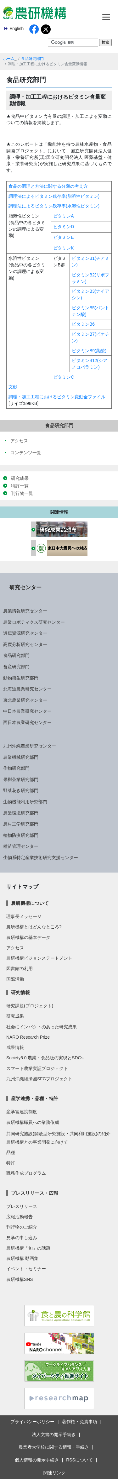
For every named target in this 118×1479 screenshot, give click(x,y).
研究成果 (20, 478)
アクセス (15, 947)
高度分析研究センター (25, 644)
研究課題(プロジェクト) (29, 1005)
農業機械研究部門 (20, 757)
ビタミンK (63, 247)
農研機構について (30, 903)
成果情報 (15, 1047)
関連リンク (54, 1472)
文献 (12, 386)
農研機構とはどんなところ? (34, 926)
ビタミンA (63, 215)
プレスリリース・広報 (34, 1193)
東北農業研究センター (25, 700)
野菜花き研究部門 (20, 790)
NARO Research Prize (28, 1037)
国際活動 (15, 979)
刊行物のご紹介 (21, 1227)
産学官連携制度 (21, 1111)
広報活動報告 (19, 1216)
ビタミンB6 (83, 324)
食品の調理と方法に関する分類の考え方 (48, 186)
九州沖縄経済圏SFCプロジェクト (39, 1078)
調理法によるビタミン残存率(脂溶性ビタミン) (53, 196)
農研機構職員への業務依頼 (32, 1122)
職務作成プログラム (26, 1173)
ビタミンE (63, 237)
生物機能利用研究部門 (25, 801)
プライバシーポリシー (32, 1421)
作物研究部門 (16, 768)
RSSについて (79, 1459)
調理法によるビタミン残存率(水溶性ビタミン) (53, 205)
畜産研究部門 (16, 666)
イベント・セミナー (26, 1268)
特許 (10, 1162)
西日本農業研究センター (27, 722)
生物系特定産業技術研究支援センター (40, 857)
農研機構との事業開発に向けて (37, 1142)
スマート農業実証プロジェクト (37, 1068)
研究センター (25, 587)
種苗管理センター (20, 846)
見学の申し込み (21, 1237)
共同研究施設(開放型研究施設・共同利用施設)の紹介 (58, 1133)
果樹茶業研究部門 (20, 779)
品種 (10, 1152)
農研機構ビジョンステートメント (39, 958)
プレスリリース (21, 1206)
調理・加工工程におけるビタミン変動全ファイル (56, 396)
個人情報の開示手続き (37, 1459)
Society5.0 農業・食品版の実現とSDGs (44, 1057)
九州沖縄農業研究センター (29, 745)
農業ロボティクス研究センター (34, 622)
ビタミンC (63, 377)
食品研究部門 (32, 58)
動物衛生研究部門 (20, 677)
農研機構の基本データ (28, 937)
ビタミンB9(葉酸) (89, 350)
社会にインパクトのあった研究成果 (41, 1026)
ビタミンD (63, 226)
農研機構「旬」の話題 (28, 1248)
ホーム (8, 58)
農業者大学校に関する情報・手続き (54, 1447)
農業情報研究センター (25, 610)
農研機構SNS (19, 1279)
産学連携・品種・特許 (34, 1098)
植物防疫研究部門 (20, 835)
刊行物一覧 (22, 493)
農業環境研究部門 (20, 813)
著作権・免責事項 (79, 1421)
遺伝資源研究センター (25, 633)
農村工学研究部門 (20, 823)
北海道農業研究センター (27, 688)
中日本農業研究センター (27, 711)
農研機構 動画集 (22, 1258)
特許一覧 (20, 485)
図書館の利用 (19, 968)
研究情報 (20, 992)
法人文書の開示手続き (54, 1434)
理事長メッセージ (24, 916)
